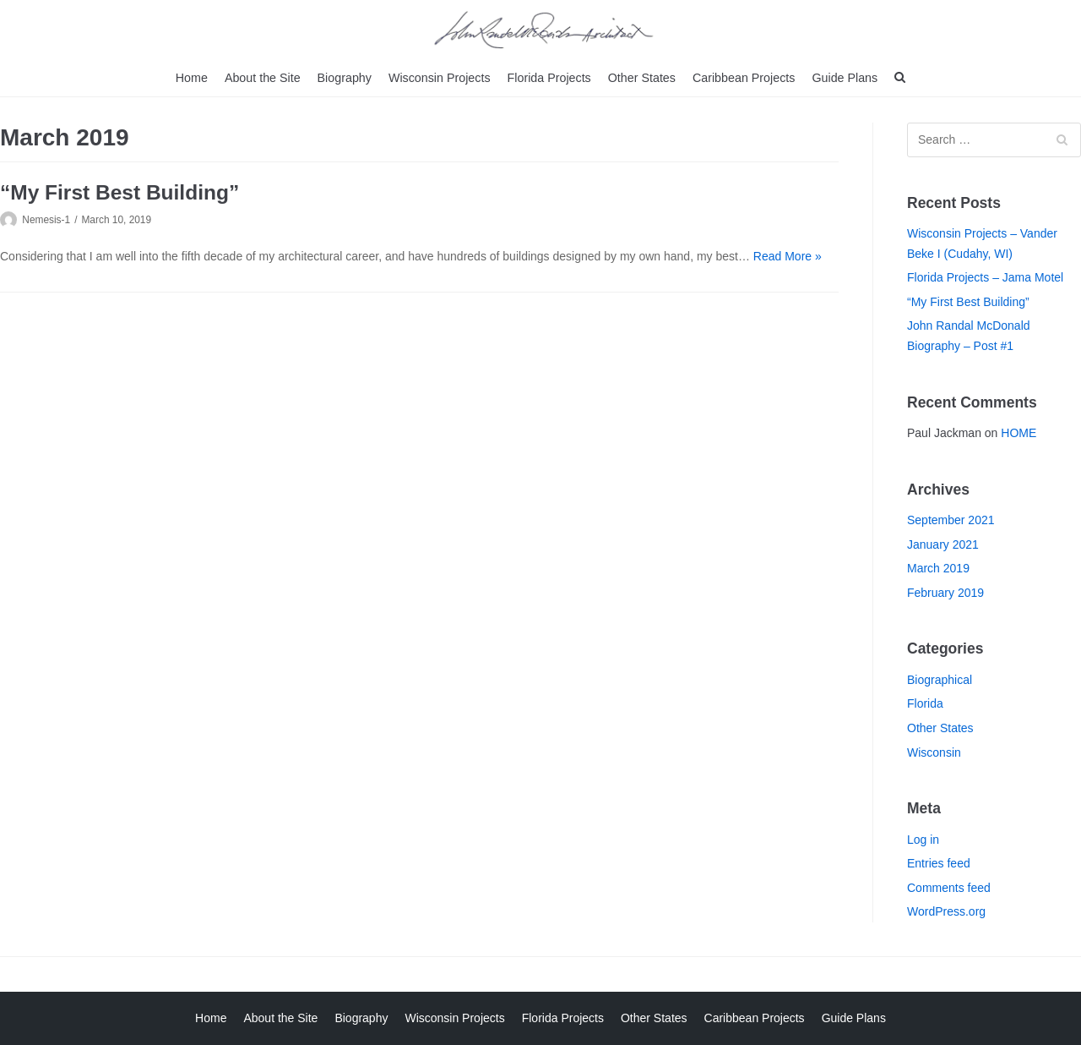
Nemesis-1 (46, 220)
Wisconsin (934, 751)
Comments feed (949, 887)
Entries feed (938, 863)
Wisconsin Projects (441, 77)
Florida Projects (548, 77)
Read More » (787, 255)
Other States (639, 77)
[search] (894, 77)
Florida (925, 703)
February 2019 (945, 592)
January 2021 (943, 543)
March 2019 (938, 568)
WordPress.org (946, 911)
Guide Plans (839, 77)
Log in (923, 838)
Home (197, 77)
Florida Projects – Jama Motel (985, 277)
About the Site (267, 77)
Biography (347, 77)
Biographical (939, 679)
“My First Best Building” (119, 192)
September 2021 (951, 520)
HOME (1018, 433)
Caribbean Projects (740, 77)
